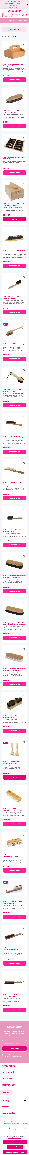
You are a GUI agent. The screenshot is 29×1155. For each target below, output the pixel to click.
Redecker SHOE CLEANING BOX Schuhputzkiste (13, 65)
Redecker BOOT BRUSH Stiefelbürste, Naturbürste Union (14, 344)
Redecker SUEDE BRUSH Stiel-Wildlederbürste (13, 530)
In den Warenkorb (14, 79)
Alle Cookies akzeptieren (15, 1152)
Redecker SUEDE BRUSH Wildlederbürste (11, 716)
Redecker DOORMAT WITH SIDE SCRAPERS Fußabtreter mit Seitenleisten (13, 158)
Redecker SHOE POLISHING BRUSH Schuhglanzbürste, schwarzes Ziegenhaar (14, 623)
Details (14, 219)
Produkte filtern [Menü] (14, 30)
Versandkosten (7, 1123)
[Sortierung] (9, 36)
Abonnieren (14, 1048)
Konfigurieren (15, 1147)
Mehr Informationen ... (14, 1138)
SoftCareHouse (16, 1128)
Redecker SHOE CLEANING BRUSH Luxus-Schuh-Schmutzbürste (14, 251)
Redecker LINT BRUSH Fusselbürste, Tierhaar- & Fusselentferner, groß (12, 809)
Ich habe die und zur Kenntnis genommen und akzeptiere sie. (16, 1054)
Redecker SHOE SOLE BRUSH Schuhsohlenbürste (12, 390)
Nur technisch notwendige (15, 1142)
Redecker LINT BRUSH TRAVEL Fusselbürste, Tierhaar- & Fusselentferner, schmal (13, 856)
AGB (13, 1053)
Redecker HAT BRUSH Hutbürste (14, 483)
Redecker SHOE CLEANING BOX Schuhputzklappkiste (13, 204)
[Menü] (25, 15)
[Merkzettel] (16, 15)
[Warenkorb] (22, 15)
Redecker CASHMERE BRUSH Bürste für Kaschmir (12, 902)
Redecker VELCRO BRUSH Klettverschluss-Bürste (11, 762)
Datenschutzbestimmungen (12, 1055)
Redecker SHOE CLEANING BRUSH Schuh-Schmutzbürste (14, 111)
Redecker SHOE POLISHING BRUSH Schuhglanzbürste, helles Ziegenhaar (14, 669)
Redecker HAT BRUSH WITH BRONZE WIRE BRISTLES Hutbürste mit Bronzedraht (14, 437)
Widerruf (6, 1093)
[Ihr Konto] (19, 15)
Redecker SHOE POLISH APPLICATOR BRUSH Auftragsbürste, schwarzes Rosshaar (12, 297)
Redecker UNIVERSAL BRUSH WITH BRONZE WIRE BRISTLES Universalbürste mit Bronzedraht (14, 949)
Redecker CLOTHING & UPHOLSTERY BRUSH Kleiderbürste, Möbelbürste (12, 995)
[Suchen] (13, 15)
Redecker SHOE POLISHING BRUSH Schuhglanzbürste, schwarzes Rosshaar (14, 576)
